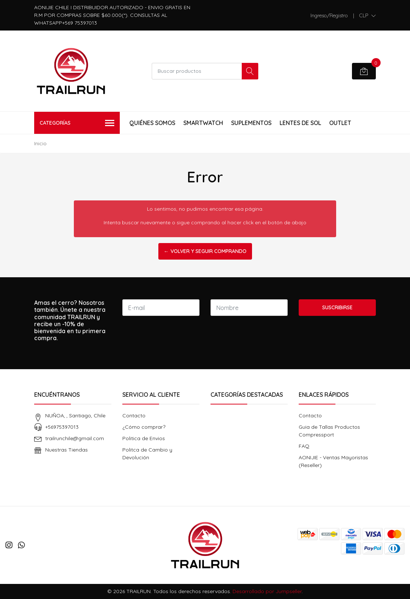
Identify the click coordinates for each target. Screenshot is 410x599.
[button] (367, 15)
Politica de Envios (143, 438)
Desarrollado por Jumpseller (267, 591)
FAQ (304, 446)
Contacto (133, 415)
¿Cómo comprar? (143, 427)
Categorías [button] (77, 123)
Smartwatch (203, 122)
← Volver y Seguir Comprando (205, 251)
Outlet (340, 122)
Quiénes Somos (152, 122)
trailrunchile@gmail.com (74, 438)
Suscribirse (337, 307)
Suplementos (251, 122)
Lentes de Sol (300, 122)
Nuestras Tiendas (66, 449)
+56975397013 (62, 427)
